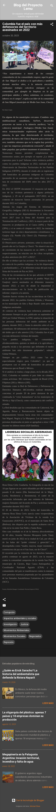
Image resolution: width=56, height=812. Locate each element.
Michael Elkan (35, 806)
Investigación (10, 624)
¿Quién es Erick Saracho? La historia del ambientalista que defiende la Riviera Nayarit (20, 674)
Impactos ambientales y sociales (20, 618)
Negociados (35, 636)
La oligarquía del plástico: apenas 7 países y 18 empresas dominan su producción (24, 716)
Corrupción (9, 612)
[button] (52, 24)
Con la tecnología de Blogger (28, 800)
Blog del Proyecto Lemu (28, 7)
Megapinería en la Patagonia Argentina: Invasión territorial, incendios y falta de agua (21, 758)
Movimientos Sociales (14, 636)
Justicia (24, 624)
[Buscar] (52, 6)
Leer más (48, 703)
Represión (9, 642)
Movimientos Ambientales (16, 630)
